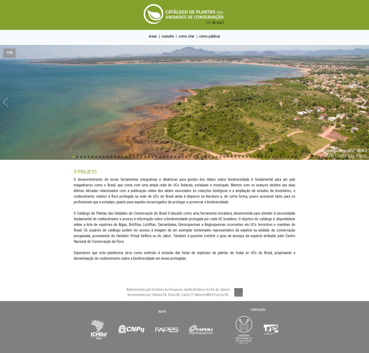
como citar (186, 36)
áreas (153, 36)
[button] (363, 102)
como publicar (209, 36)
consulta (168, 36)
